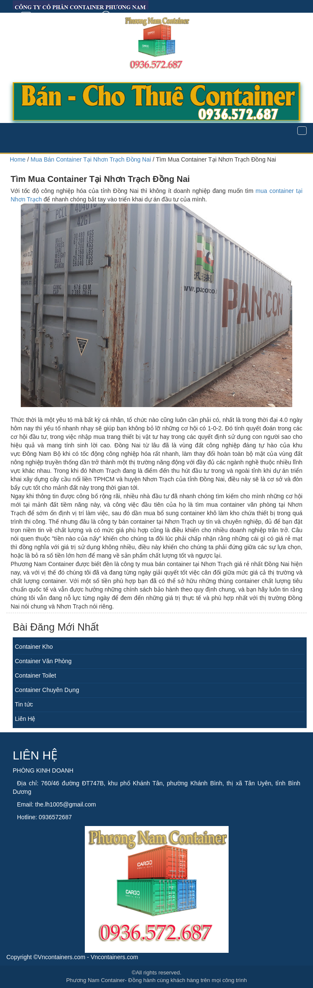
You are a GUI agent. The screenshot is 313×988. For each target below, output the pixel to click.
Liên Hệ (25, 718)
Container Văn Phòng (43, 661)
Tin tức (24, 704)
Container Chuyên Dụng (47, 690)
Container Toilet (35, 675)
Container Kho (34, 646)
